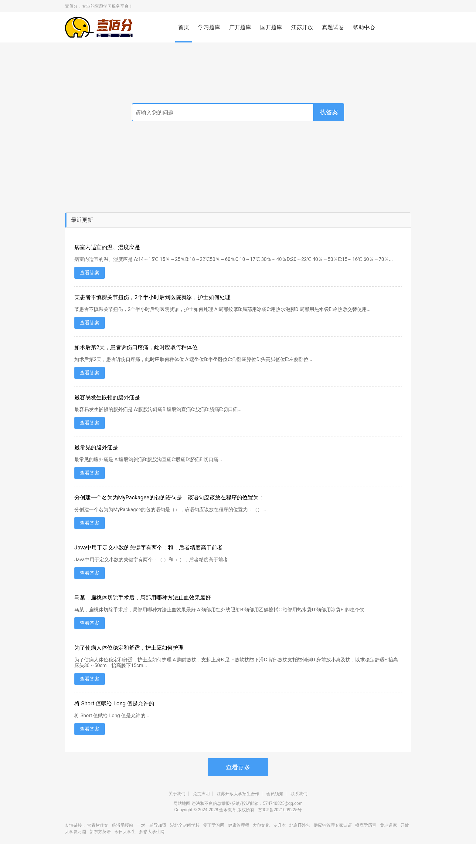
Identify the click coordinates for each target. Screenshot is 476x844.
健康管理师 (238, 825)
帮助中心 (364, 27)
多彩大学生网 (152, 831)
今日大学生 (125, 831)
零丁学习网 (213, 825)
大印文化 (261, 825)
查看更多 (238, 767)
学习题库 (209, 27)
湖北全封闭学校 (185, 825)
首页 (183, 27)
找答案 (329, 112)
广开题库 (240, 27)
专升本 (279, 825)
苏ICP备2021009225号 (279, 809)
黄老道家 (388, 825)
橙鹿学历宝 (365, 825)
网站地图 (181, 803)
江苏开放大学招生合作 (238, 793)
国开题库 (271, 27)
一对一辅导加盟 (151, 825)
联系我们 (299, 793)
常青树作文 (97, 825)
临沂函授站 (122, 825)
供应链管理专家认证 (333, 825)
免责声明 (201, 793)
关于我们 (176, 793)
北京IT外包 (299, 825)
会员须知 (274, 793)
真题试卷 (333, 27)
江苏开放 (302, 27)
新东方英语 (100, 831)
